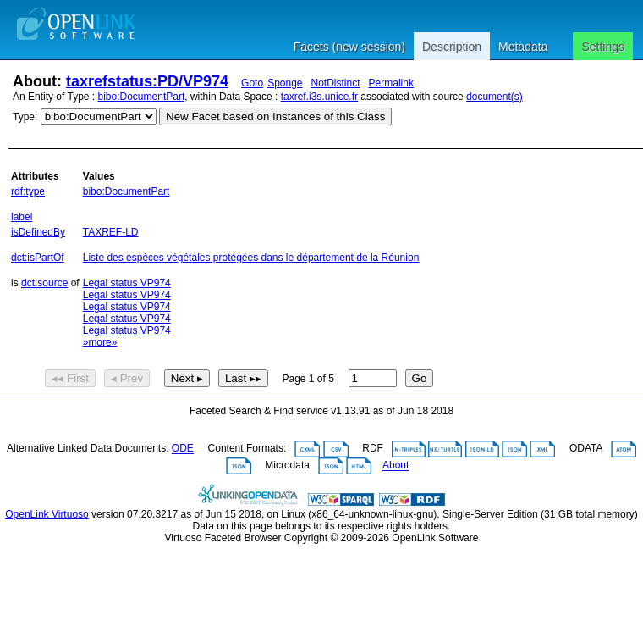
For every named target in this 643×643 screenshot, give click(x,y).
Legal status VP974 (127, 283)
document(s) (494, 97)
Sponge (284, 83)
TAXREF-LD (111, 232)
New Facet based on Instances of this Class (275, 116)
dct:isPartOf (37, 257)
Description (451, 46)
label (21, 217)
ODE (183, 449)
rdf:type (28, 191)
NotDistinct (335, 83)
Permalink (391, 83)
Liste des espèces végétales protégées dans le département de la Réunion (251, 257)
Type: (25, 117)
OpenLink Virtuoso (47, 514)
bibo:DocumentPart (141, 97)
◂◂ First (70, 378)
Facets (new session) (349, 46)
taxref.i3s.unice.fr (319, 97)
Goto (252, 83)
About (395, 466)
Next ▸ (187, 378)
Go (419, 378)
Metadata (522, 46)
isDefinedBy (38, 232)
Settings (602, 46)
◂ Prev (127, 378)
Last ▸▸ (243, 378)
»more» (100, 342)
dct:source (44, 283)
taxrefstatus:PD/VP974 (147, 81)
